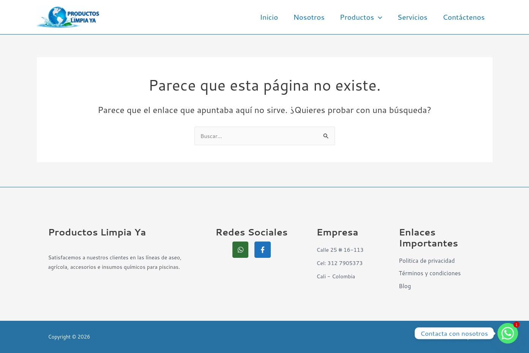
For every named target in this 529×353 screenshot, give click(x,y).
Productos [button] (363, 17)
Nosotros (311, 17)
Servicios (413, 17)
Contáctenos (464, 17)
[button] (380, 17)
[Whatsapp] (507, 333)
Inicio (272, 17)
